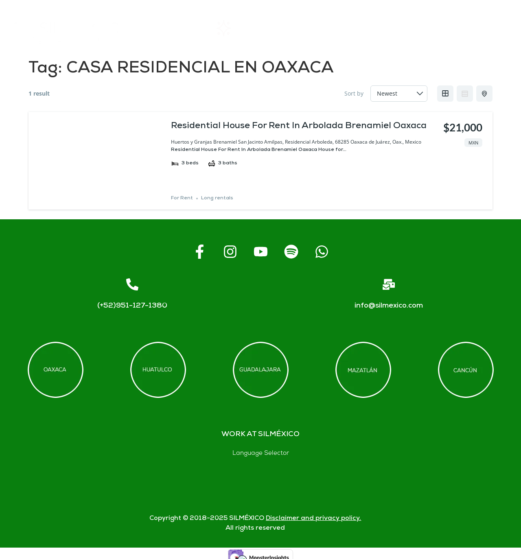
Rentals (236, 28)
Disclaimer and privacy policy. (313, 518)
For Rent (182, 198)
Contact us (426, 28)
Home (177, 28)
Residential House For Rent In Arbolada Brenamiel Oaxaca (299, 126)
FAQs (363, 28)
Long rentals (217, 198)
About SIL (301, 28)
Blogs (490, 28)
